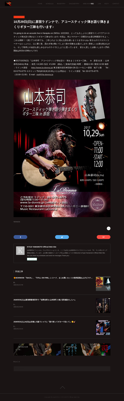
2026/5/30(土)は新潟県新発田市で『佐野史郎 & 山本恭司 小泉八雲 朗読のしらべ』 (45, 300)
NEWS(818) (17, 221)
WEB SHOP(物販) (88, 3)
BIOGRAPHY (61, 3)
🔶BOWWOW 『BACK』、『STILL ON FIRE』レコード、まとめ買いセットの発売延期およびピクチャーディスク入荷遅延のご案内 (64, 278)
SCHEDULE (49, 3)
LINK (99, 3)
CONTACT (115, 3)
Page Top (62, 387)
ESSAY (107, 3)
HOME (40, 3)
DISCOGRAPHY (74, 3)
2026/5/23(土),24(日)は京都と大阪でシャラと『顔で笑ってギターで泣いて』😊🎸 (45, 322)
